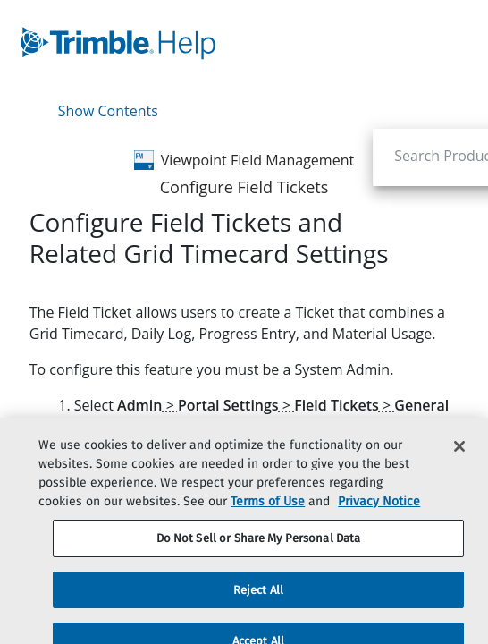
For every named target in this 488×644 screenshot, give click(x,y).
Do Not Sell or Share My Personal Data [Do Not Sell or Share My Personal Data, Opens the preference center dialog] (258, 560)
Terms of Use (268, 523)
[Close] (459, 468)
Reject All (258, 611)
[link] (201, 43)
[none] (465, 236)
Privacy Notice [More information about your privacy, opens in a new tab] (379, 523)
